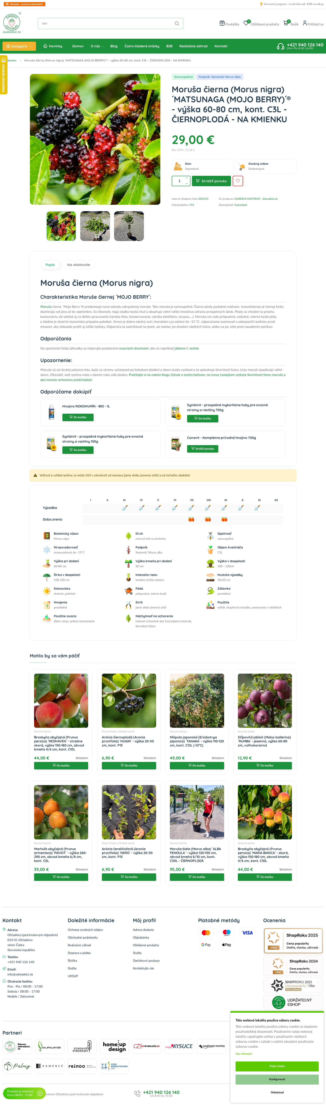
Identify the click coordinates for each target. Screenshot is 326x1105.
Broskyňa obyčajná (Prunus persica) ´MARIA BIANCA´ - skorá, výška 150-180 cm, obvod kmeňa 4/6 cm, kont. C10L (263, 855)
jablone (180, 348)
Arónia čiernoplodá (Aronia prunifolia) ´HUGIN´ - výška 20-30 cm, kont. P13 (128, 741)
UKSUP (73, 976)
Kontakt (221, 46)
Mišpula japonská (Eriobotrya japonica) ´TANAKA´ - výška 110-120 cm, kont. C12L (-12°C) (197, 741)
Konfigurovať (277, 1079)
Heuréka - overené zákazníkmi (26, 4)
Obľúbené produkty (146, 945)
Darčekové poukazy (146, 960)
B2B (169, 46)
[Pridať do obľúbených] (238, 181)
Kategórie (19, 46)
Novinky (55, 46)
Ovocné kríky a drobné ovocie (118, 731)
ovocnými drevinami (133, 348)
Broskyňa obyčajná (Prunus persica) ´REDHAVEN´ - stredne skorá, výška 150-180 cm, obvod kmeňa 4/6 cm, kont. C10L (59, 743)
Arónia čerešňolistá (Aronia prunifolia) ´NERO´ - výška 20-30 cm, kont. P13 (127, 853)
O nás (97, 46)
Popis (50, 264)
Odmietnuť (277, 1092)
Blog (113, 46)
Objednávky (141, 937)
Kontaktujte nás (143, 968)
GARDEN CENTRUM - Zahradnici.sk (256, 199)
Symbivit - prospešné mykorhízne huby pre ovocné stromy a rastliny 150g (102, 438)
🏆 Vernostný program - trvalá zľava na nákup (292, 4)
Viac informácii (244, 1054)
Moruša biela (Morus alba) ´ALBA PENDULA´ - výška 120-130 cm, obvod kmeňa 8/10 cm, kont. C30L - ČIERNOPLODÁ (195, 855)
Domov (78, 46)
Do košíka (78, 417)
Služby (72, 968)
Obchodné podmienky (83, 937)
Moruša (46, 306)
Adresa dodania (143, 929)
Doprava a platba (79, 953)
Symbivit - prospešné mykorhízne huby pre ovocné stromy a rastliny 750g (227, 407)
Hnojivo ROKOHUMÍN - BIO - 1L (86, 406)
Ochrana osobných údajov (85, 929)
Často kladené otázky (142, 46)
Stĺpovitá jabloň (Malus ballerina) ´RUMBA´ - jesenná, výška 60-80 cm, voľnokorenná (264, 741)
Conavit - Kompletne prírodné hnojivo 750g (221, 438)
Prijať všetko (277, 1066)
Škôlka (72, 960)
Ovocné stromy (42, 731)
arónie (194, 348)
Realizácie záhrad (193, 46)
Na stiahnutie (78, 264)
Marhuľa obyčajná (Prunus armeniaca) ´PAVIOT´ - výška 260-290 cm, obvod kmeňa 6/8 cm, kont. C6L (60, 855)
